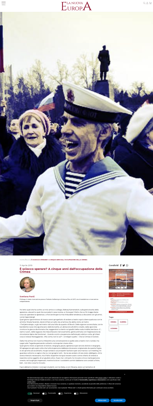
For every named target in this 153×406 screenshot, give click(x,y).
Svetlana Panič (27, 296)
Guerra (123, 322)
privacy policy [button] (102, 378)
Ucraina (113, 328)
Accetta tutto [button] (118, 400)
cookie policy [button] (31, 382)
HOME (22, 260)
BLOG (28, 260)
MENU (4, 4)
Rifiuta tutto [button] (102, 400)
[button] (124, 374)
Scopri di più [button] (35, 400)
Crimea (113, 322)
